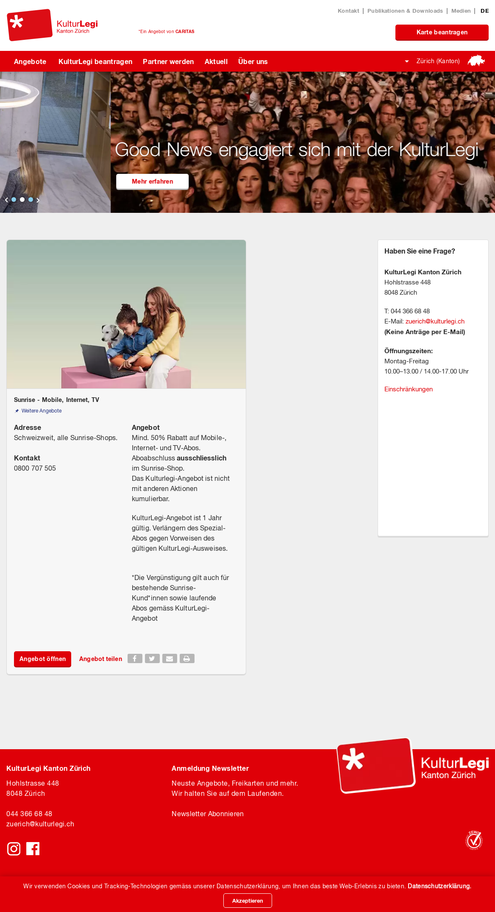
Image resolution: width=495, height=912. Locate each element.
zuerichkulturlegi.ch (40, 824)
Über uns (253, 61)
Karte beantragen (442, 32)
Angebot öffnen (42, 658)
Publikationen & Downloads (405, 10)
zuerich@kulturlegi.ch (435, 321)
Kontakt (348, 10)
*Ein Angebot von (166, 31)
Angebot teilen (100, 658)
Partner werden (168, 61)
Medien (461, 10)
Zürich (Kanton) (438, 61)
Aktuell (216, 61)
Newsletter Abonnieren (208, 813)
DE (485, 10)
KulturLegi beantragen (95, 61)
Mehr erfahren (204, 181)
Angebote (30, 61)
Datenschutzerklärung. (439, 886)
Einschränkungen (408, 389)
